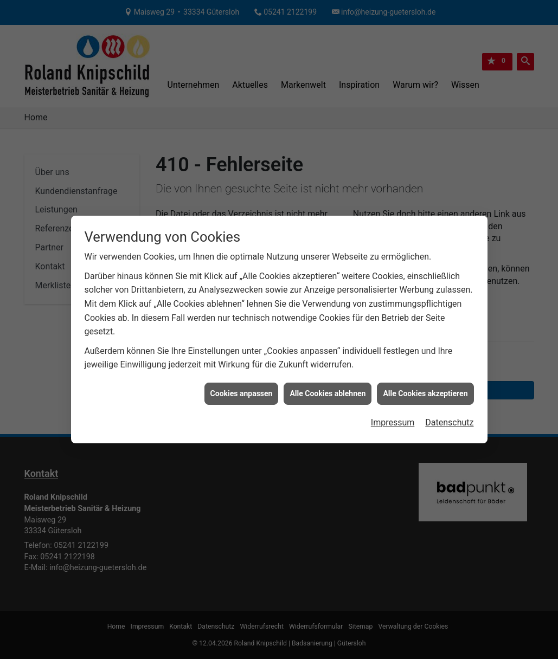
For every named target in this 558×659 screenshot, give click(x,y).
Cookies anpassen (241, 389)
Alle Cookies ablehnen (327, 389)
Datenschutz (449, 419)
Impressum (393, 419)
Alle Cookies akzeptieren (425, 389)
